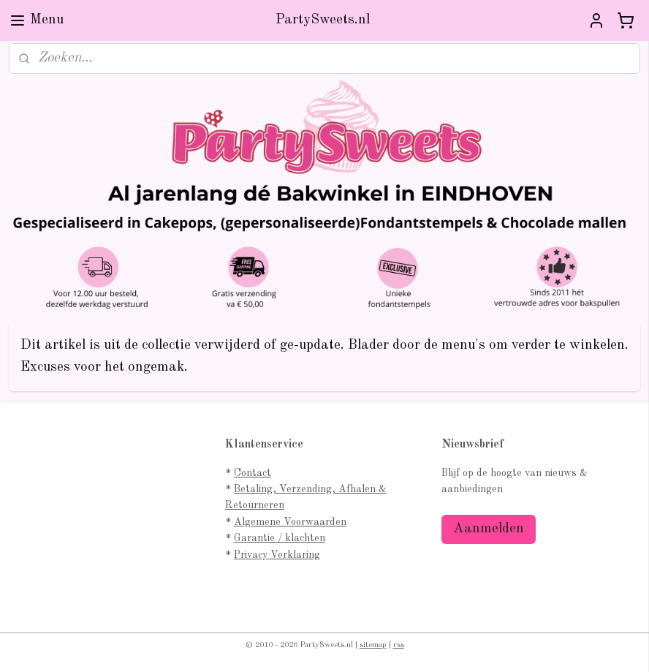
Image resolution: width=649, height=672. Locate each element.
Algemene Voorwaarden (290, 522)
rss (398, 645)
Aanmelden (488, 529)
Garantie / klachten (279, 538)
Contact (252, 473)
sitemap (373, 645)
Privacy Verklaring (277, 555)
